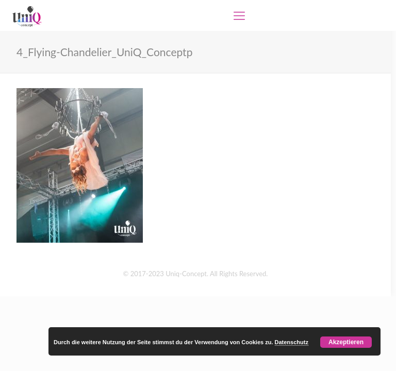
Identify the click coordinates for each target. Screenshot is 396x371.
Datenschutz (291, 342)
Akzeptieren (346, 342)
